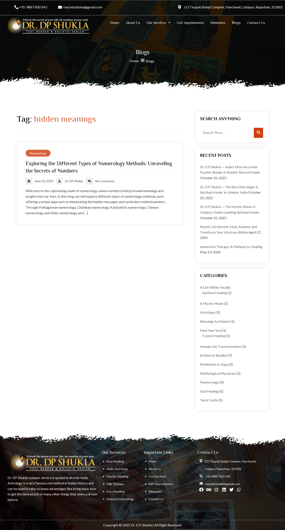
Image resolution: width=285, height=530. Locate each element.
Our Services (158, 23)
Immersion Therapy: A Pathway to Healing (231, 247)
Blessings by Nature (215, 321)
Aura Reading (115, 491)
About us (155, 469)
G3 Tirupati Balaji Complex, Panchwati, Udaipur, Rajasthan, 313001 (233, 7)
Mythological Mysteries (218, 373)
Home (114, 23)
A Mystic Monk (211, 303)
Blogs (236, 23)
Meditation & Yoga (214, 364)
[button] (158, 23)
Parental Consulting (119, 499)
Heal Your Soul (211, 330)
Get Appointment (161, 484)
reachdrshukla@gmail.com (82, 7)
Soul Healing (209, 391)
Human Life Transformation (220, 346)
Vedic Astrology (117, 469)
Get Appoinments (190, 23)
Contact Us (256, 23)
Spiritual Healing (214, 293)
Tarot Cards (209, 400)
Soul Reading (115, 461)
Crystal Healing (213, 336)
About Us (133, 23)
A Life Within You (212, 287)
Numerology (38, 153)
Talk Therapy (115, 484)
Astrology (207, 312)
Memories (217, 23)
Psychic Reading (117, 476)
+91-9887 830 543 (33, 7)
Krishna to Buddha (213, 355)
